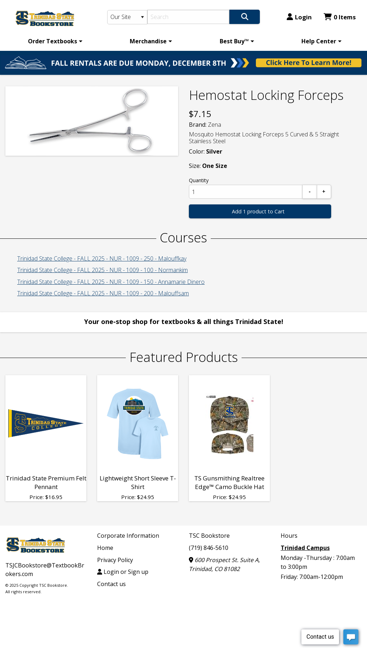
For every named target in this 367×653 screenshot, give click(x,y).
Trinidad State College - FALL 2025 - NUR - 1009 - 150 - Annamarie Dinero (111, 282)
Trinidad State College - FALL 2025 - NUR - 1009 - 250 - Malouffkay (101, 258)
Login (299, 17)
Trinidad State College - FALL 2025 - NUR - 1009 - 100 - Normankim (102, 270)
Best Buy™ (234, 41)
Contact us (111, 584)
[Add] (324, 192)
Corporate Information (128, 536)
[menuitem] (54, 41)
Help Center (318, 41)
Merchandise (148, 41)
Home (105, 548)
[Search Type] (127, 17)
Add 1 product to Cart (258, 211)
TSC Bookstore (209, 536)
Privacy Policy (115, 560)
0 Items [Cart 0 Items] (340, 17)
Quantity (199, 180)
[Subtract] (309, 192)
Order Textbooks (52, 41)
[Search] (188, 17)
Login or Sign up (122, 572)
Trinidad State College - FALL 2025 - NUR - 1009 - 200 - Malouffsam (103, 293)
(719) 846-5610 (208, 548)
